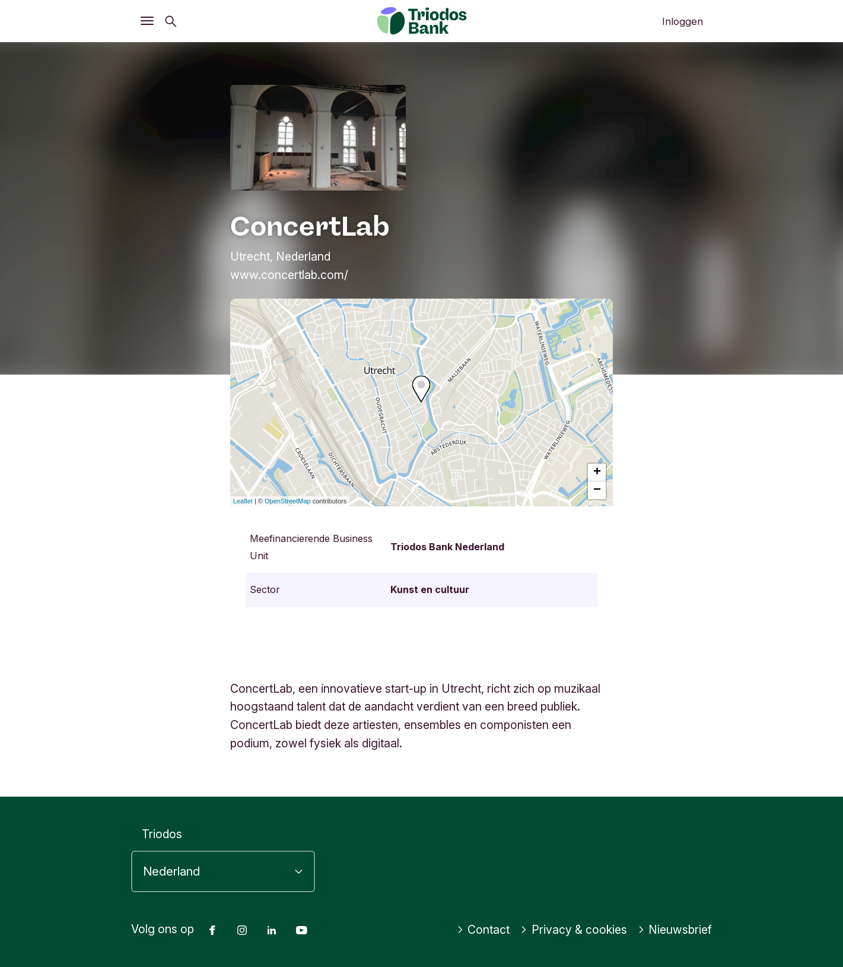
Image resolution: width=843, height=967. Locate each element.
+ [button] (597, 472)
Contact (483, 929)
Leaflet (243, 501)
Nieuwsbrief (675, 929)
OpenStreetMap (288, 501)
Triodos (162, 834)
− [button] (597, 490)
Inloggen (682, 21)
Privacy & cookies (573, 929)
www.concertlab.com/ (289, 275)
